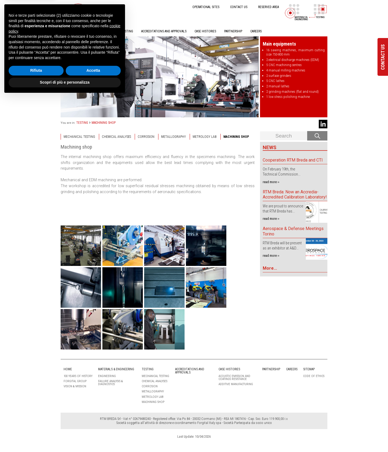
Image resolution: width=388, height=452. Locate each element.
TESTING (127, 31)
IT (107, 6)
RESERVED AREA (268, 7)
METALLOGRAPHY (173, 137)
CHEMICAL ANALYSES (116, 137)
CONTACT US (238, 7)
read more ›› (271, 182)
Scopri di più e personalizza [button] (64, 437)
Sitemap (309, 369)
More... (270, 268)
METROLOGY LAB (205, 137)
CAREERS (256, 31)
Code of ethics (313, 376)
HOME (65, 31)
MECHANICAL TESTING (79, 137)
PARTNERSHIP (233, 31)
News (269, 147)
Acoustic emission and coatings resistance (234, 377)
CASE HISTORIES (205, 31)
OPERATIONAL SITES (205, 7)
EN (116, 6)
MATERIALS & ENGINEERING (95, 31)
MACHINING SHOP (104, 123)
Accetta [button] (93, 425)
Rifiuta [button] (36, 425)
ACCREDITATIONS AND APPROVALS (163, 31)
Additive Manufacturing (236, 384)
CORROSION (146, 137)
